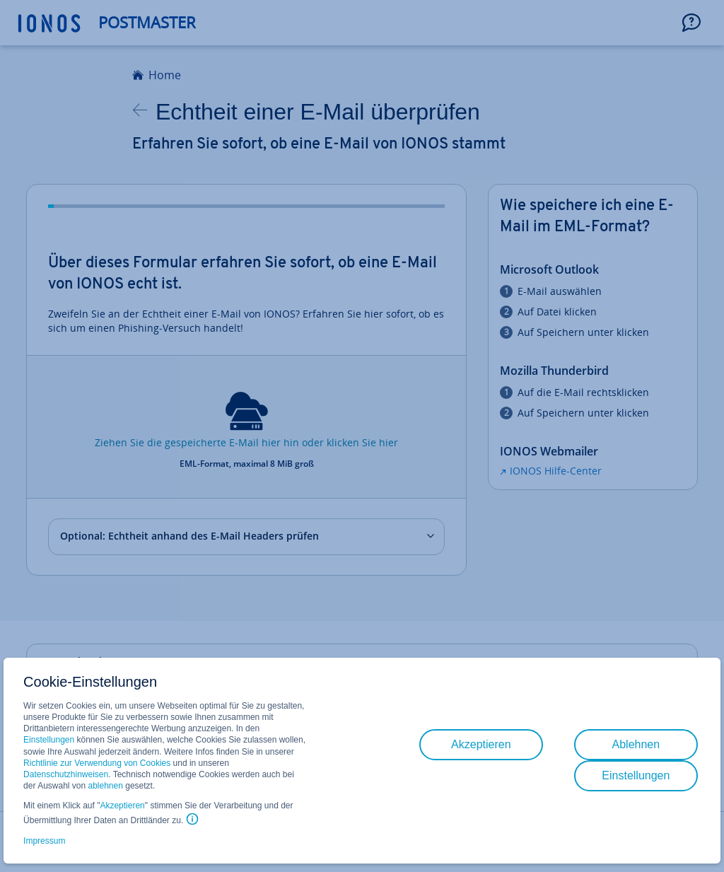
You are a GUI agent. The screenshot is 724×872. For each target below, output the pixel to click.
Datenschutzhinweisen (65, 774)
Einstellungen (48, 740)
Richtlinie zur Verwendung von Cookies (96, 763)
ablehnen (105, 786)
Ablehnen (636, 744)
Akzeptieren (122, 805)
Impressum (44, 841)
